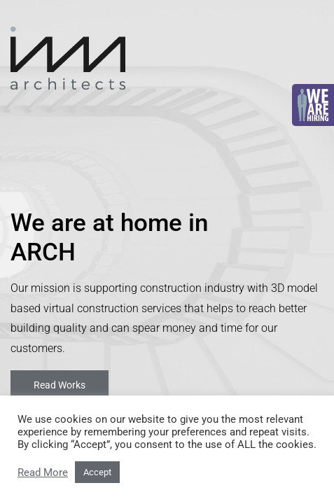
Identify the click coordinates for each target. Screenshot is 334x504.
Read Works (59, 385)
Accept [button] (97, 472)
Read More (43, 472)
